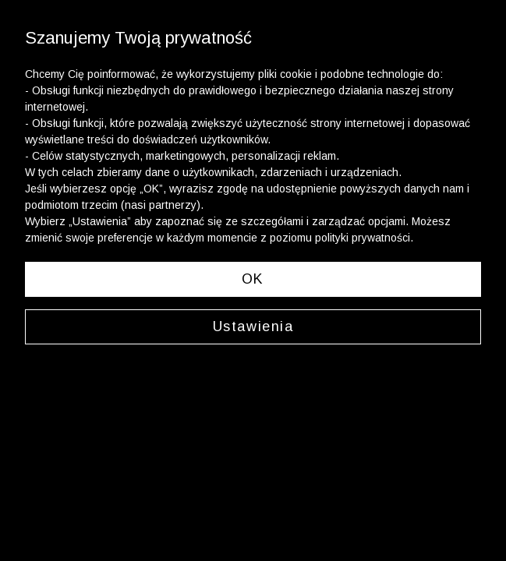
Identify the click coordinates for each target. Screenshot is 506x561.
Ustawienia (253, 326)
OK (253, 279)
